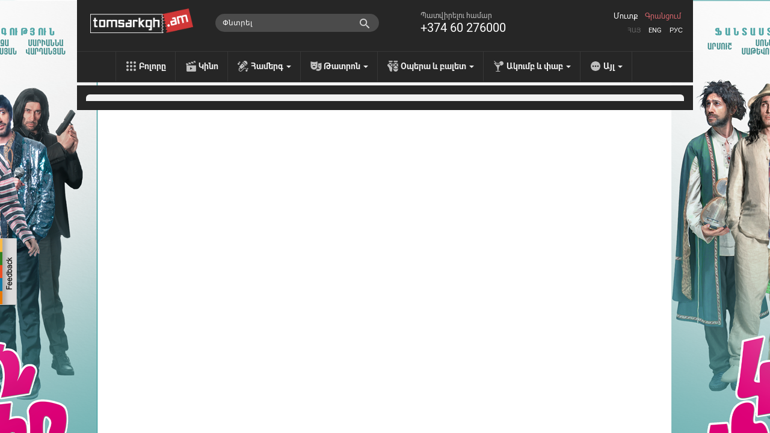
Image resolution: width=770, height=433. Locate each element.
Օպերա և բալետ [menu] (437, 66)
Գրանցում (663, 16)
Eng (655, 30)
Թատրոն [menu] (346, 66)
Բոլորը (152, 66)
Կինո (208, 66)
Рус (676, 30)
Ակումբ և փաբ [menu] (539, 66)
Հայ (634, 30)
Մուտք (626, 16)
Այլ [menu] (613, 66)
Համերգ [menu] (271, 66)
